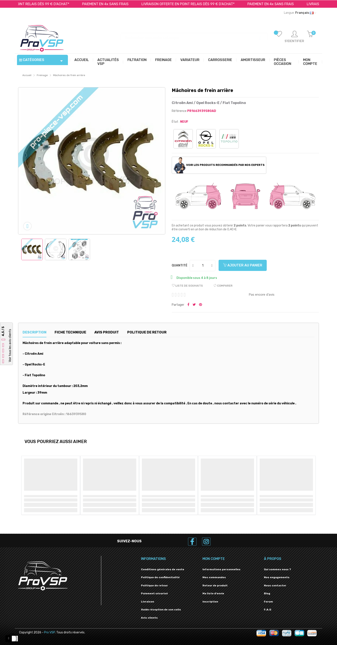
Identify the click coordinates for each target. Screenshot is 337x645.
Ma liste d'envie (213, 593)
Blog (267, 593)
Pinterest (200, 305)
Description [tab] (34, 332)
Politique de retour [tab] (147, 332)
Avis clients (149, 617)
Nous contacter (275, 585)
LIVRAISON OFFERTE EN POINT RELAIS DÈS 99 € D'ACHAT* (191, 4)
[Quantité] (202, 265)
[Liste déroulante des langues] (300, 13)
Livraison (147, 601)
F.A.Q (267, 609)
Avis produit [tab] (106, 332)
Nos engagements (277, 577)
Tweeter (194, 305)
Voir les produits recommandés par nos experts (219, 165)
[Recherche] (194, 36)
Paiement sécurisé (154, 593)
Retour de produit (215, 585)
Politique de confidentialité (160, 577)
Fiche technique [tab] (70, 332)
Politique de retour (154, 585)
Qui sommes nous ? (277, 569)
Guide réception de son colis (161, 609)
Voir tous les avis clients (10, 345)
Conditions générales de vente (162, 569)
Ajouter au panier (242, 265)
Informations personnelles (221, 569)
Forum (268, 601)
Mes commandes (214, 577)
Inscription (210, 601)
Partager (188, 305)
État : (175, 122)
